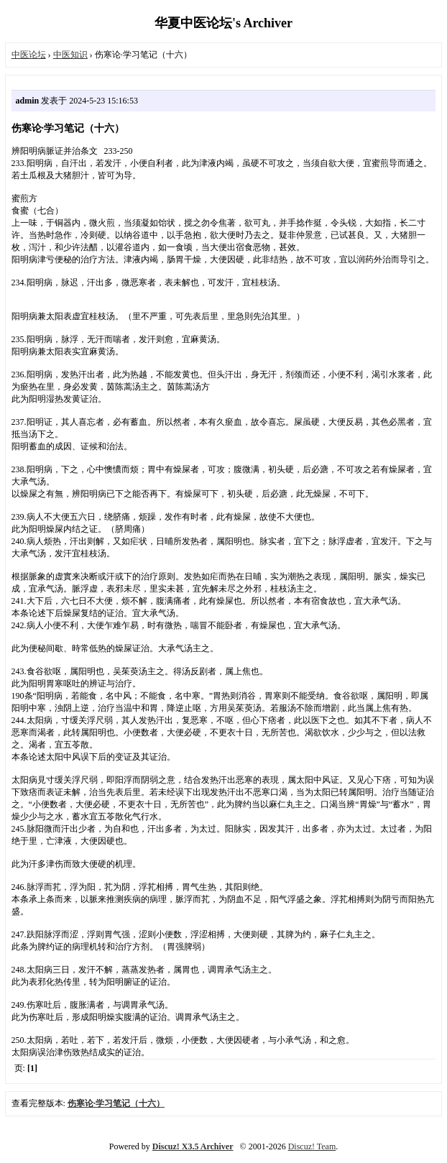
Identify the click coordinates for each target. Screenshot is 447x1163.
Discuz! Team (312, 1146)
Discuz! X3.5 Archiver (193, 1146)
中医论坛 (28, 55)
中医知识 (70, 55)
